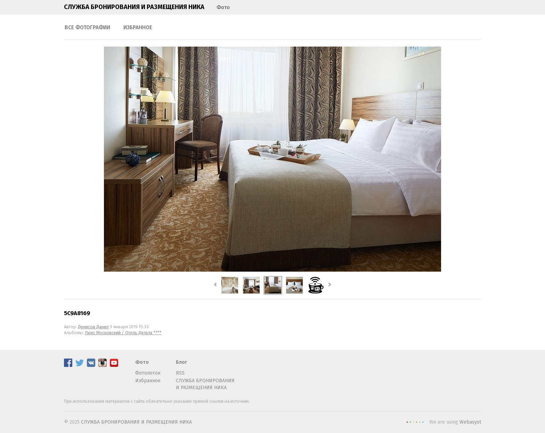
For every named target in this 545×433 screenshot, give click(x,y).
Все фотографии (87, 27)
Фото (223, 7)
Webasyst (470, 422)
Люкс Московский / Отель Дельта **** (123, 332)
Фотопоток (148, 373)
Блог (181, 362)
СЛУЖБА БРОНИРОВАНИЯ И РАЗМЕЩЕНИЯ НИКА (134, 7)
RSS (180, 373)
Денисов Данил (93, 326)
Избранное (137, 27)
